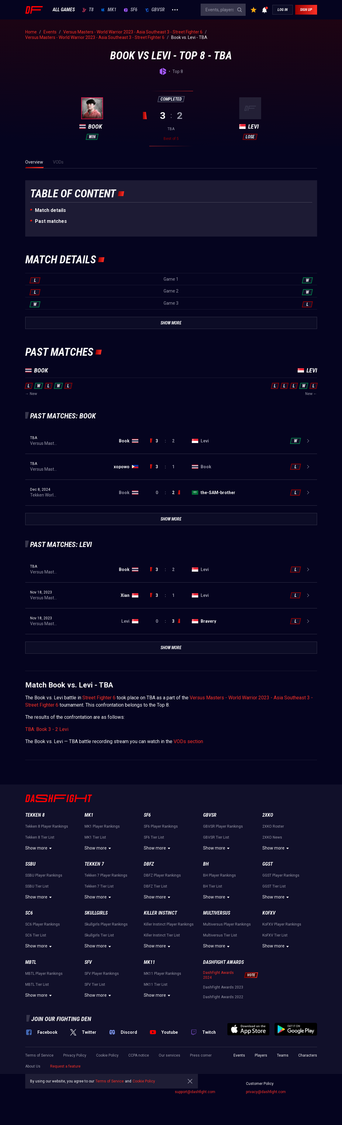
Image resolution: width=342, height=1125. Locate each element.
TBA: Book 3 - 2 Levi (46, 729)
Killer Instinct (160, 913)
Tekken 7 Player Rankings (106, 875)
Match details (50, 210)
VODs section (188, 741)
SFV (88, 962)
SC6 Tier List (35, 935)
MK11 (149, 962)
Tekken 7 (94, 864)
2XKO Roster (273, 826)
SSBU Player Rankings (43, 875)
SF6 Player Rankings (161, 826)
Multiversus (216, 913)
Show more (39, 848)
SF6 (130, 9)
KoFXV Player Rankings (281, 924)
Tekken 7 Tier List (99, 886)
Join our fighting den (61, 1019)
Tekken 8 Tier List (39, 837)
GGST (267, 864)
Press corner (201, 1055)
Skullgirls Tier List (99, 935)
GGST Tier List (274, 886)
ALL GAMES (64, 9)
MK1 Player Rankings (102, 826)
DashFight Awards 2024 (218, 975)
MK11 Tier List (156, 984)
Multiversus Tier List (220, 935)
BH (206, 864)
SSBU (30, 864)
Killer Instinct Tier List (162, 935)
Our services (169, 1055)
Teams (282, 1055)
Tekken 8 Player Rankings (46, 826)
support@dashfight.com (195, 1092)
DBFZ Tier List (155, 886)
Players (261, 1055)
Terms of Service (39, 1055)
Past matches (51, 221)
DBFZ (149, 864)
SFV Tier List (95, 984)
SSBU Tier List (37, 886)
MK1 (108, 9)
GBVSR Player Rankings (223, 826)
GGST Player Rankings (280, 875)
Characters (307, 1055)
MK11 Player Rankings (162, 973)
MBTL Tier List (37, 984)
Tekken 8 (35, 815)
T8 (88, 9)
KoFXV (268, 913)
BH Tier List (212, 886)
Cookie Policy (107, 1055)
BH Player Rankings (219, 875)
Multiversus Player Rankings (227, 924)
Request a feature (65, 1066)
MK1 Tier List (95, 837)
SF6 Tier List (154, 837)
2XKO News (272, 837)
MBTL (30, 962)
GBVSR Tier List (216, 837)
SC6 (29, 913)
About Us (32, 1066)
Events (239, 1055)
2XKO (267, 815)
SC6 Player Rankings (42, 924)
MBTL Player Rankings (44, 973)
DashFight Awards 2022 (223, 997)
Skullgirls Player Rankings (106, 924)
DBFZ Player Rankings (162, 875)
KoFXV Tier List (275, 935)
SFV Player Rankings (102, 973)
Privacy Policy (74, 1055)
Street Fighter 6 (99, 698)
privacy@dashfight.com (266, 1092)
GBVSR (155, 9)
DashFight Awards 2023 (223, 987)
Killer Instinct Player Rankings (169, 924)
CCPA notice (138, 1055)
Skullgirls (96, 913)
